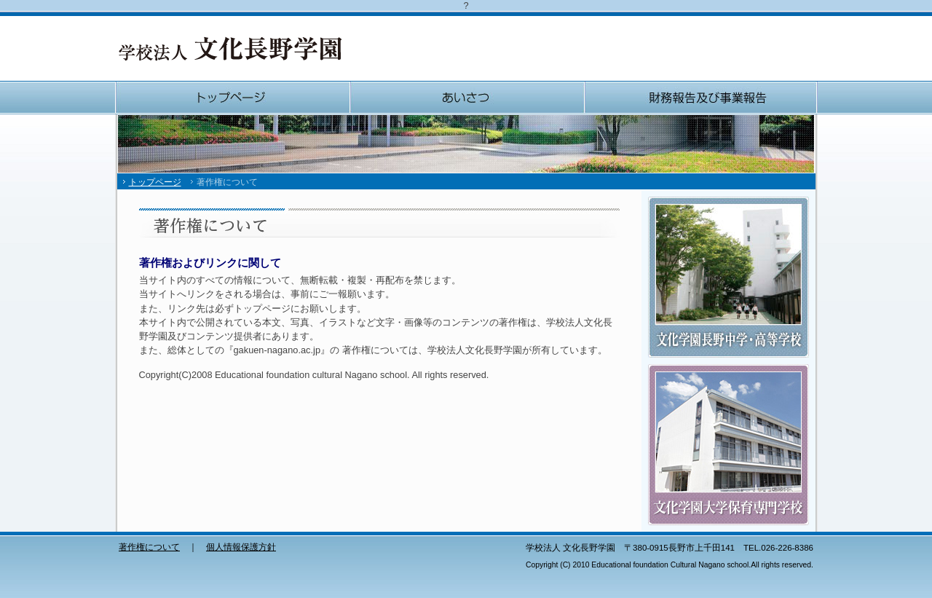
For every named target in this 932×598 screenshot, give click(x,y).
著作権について (149, 547)
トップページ (232, 97)
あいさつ (467, 97)
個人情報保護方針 (241, 547)
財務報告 (701, 97)
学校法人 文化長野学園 (230, 48)
